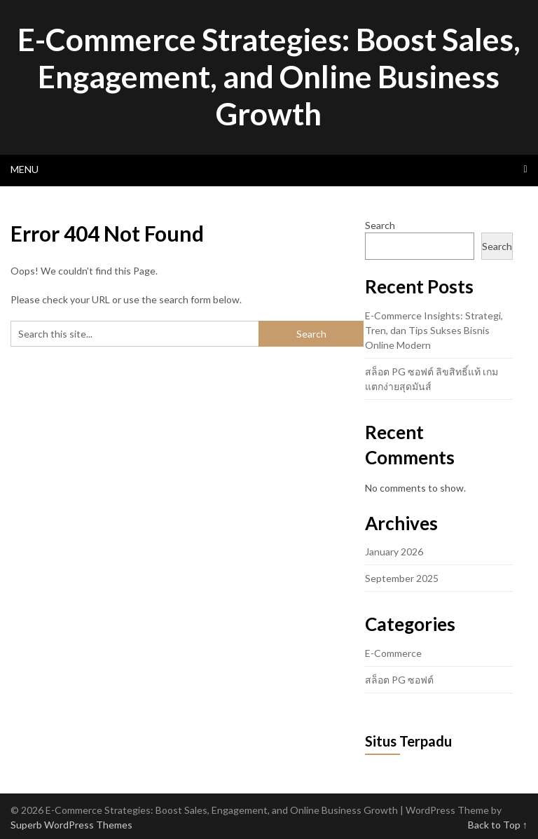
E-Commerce (393, 653)
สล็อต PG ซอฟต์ (399, 680)
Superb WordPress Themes (71, 825)
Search (380, 225)
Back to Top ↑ (497, 825)
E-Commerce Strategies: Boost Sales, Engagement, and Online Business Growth (269, 76)
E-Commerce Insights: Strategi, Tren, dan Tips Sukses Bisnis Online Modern (434, 330)
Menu (25, 169)
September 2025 (402, 578)
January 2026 (394, 551)
